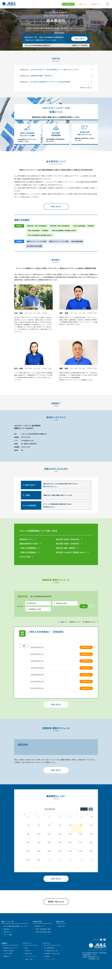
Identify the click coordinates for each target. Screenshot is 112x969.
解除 (91, 606)
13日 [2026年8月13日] (70, 834)
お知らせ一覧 (84, 87)
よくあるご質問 (25, 556)
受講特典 (6, 956)
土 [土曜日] (87, 814)
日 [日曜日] (24, 814)
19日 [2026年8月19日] (59, 842)
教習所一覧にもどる (56, 901)
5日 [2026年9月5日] (91, 860)
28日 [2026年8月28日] (80, 851)
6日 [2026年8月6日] (70, 825)
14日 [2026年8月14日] (80, 834)
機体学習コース (8, 932)
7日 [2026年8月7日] (81, 825)
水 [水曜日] (56, 814)
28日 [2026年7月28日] (49, 816)
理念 (26, 948)
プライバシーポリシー (50, 959)
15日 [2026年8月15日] (91, 834)
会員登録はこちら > (49, 507)
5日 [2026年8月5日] (60, 825)
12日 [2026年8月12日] (59, 834)
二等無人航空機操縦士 (28, 552)
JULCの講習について (68, 4)
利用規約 (47, 956)
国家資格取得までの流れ (29, 543)
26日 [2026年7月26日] (28, 816)
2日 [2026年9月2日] (60, 860)
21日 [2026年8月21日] (80, 842)
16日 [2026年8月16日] (28, 842)
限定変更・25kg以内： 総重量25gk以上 (71, 552)
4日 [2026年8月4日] (49, 825)
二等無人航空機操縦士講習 (43, 932)
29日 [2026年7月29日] (59, 816)
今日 (90, 809)
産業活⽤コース (8, 929)
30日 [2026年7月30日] (70, 816)
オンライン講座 (8, 935)
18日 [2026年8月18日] (49, 842)
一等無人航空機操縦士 (28, 548)
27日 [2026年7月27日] (38, 816)
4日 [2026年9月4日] (81, 860)
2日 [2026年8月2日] (28, 825)
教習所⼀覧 (61, 926)
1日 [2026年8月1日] (91, 816)
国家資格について (26, 539)
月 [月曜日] (35, 814)
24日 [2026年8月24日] (38, 851)
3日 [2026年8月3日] (39, 825)
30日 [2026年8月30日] (28, 860)
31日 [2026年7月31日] (80, 816)
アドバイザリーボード (31, 956)
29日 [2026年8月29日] (91, 851)
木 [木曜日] (66, 814)
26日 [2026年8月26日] (59, 851)
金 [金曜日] (77, 814)
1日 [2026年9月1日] (49, 860)
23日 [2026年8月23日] (28, 851)
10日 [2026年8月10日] (38, 834)
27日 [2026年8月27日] (70, 851)
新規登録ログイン (96, 4)
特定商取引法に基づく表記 (52, 953)
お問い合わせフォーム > (50, 486)
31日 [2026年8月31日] (38, 860)
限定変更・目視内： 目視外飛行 (67, 539)
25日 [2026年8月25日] (49, 851)
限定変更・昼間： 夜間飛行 (66, 548)
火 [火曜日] (45, 814)
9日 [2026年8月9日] (28, 834)
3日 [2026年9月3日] (70, 860)
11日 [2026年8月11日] (49, 834)
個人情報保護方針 (49, 948)
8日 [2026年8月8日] (91, 825)
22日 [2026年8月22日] (91, 842)
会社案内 (27, 951)
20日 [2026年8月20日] (70, 842)
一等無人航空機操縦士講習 (43, 929)
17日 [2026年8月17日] (38, 842)
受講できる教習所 (9, 951)
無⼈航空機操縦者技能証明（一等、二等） (15, 926)
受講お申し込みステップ (10, 948)
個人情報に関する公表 (50, 951)
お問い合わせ (82, 4)
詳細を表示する (86, 647)
